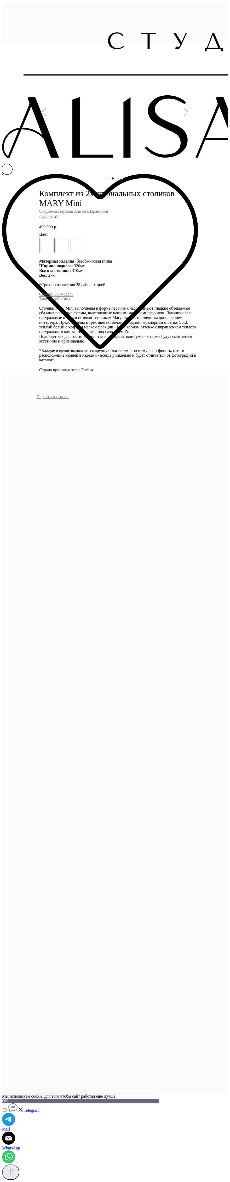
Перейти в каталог (53, 397)
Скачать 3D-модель (56, 294)
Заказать (46, 299)
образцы (62, 299)
